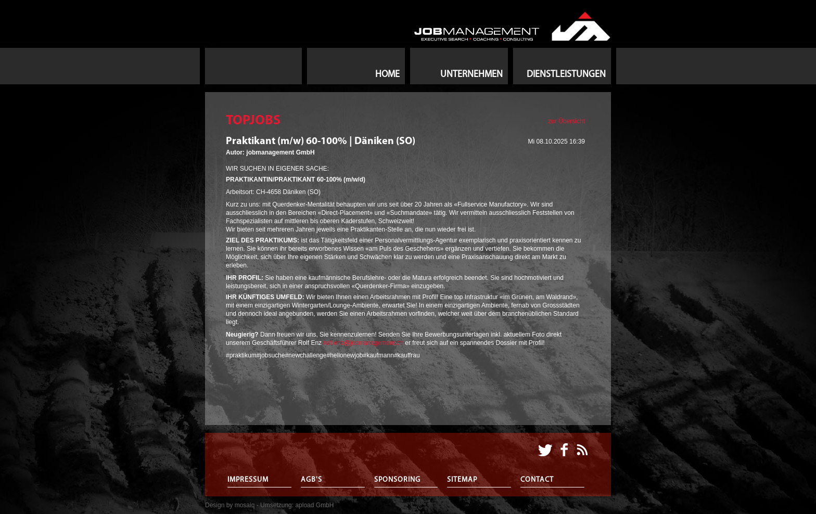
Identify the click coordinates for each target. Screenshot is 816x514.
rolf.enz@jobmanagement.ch (364, 342)
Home (387, 75)
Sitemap (462, 480)
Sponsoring (397, 480)
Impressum (248, 480)
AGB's (311, 480)
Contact (537, 480)
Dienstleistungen (566, 75)
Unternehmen (471, 75)
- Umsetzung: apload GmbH (295, 505)
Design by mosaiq (229, 505)
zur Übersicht (566, 121)
